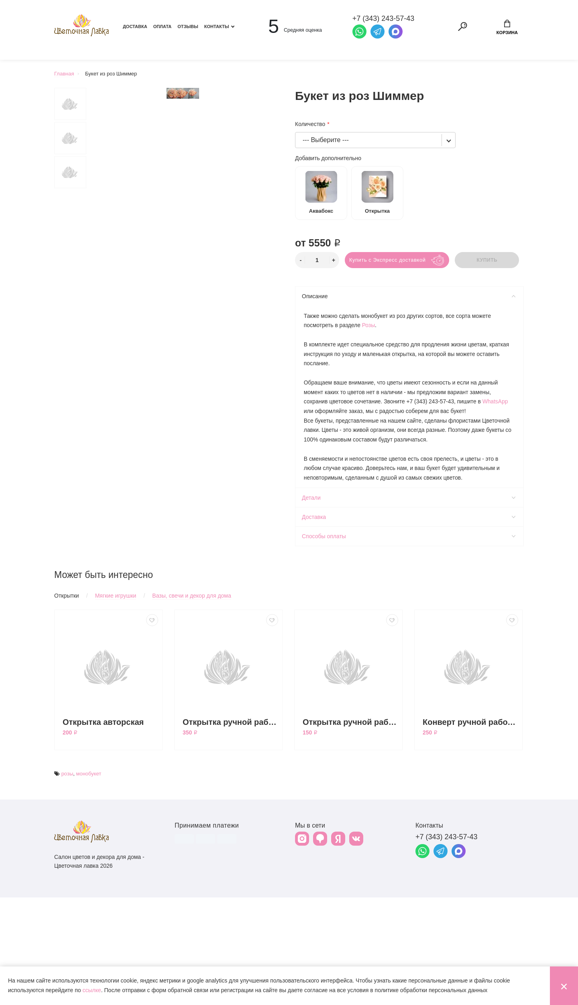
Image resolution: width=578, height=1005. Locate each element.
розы (67, 881)
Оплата (162, 26)
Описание (408, 296)
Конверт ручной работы (470, 829)
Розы (369, 324)
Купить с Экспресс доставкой (387, 260)
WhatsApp (497, 401)
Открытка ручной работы (350, 829)
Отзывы (187, 26)
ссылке (91, 990)
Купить (487, 260)
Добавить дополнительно (328, 158)
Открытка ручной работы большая (230, 829)
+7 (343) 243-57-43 (446, 944)
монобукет (88, 881)
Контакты (216, 26)
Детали (408, 497)
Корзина (507, 27)
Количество (310, 124)
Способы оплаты (408, 535)
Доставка (135, 26)
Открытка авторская (103, 829)
